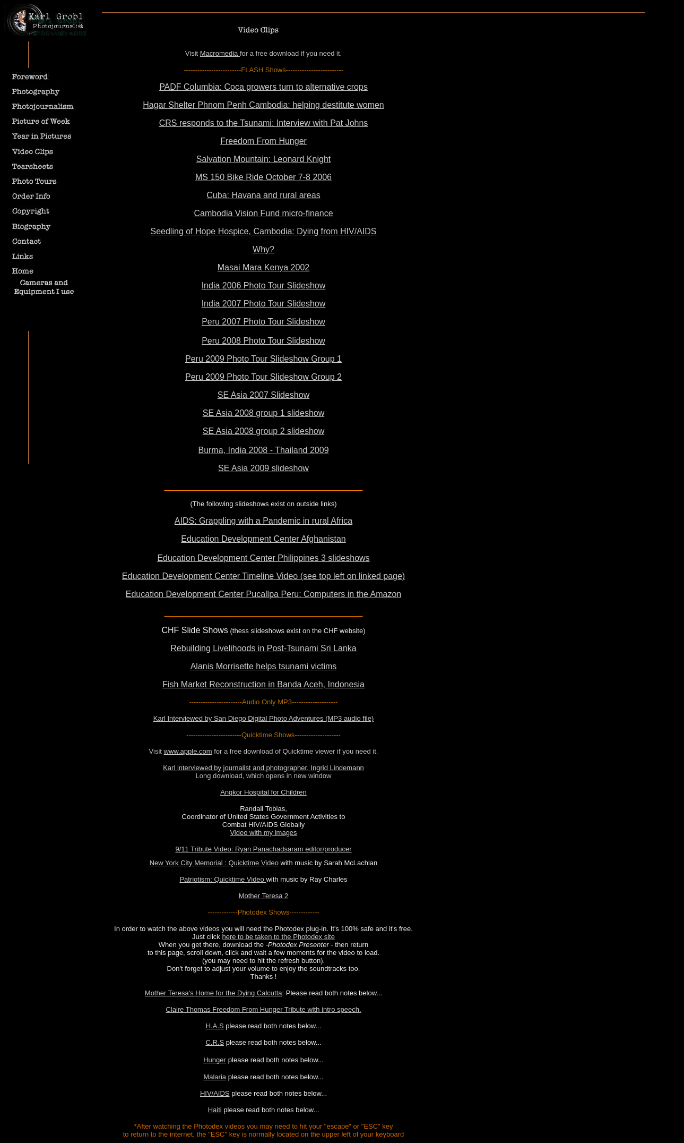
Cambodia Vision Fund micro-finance (263, 213)
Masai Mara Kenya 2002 (263, 267)
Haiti (215, 1110)
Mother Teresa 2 (264, 896)
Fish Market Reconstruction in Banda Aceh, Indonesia (263, 684)
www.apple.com (188, 751)
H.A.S (215, 1026)
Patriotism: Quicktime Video (222, 879)
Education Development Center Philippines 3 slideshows (263, 557)
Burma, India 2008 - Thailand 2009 (263, 450)
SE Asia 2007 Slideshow (263, 394)
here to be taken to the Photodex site (278, 937)
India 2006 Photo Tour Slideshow (264, 285)
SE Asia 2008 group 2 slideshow (263, 431)
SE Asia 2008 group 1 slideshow (263, 412)
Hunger (214, 1060)
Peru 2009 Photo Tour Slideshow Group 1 (263, 358)
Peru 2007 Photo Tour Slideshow (263, 321)
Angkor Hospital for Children (263, 792)
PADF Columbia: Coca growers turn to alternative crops (263, 86)
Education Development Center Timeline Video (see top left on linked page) (263, 576)
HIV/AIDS (215, 1093)
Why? (263, 249)
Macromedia (220, 53)
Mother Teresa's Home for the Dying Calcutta (213, 993)
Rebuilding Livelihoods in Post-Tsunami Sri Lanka (263, 648)
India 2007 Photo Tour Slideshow (264, 303)
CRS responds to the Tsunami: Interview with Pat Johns (263, 122)
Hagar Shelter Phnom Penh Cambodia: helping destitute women (263, 104)
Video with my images (263, 833)
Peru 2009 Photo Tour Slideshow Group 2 (263, 376)
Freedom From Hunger (263, 141)
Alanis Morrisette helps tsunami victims (264, 666)
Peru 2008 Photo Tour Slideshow (263, 340)
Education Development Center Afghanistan (263, 538)
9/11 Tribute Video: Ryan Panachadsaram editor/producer (263, 849)
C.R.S (214, 1042)
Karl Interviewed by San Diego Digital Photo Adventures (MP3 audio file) (263, 718)
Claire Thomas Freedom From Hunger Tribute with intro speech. (263, 1009)
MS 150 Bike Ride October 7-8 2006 (263, 177)
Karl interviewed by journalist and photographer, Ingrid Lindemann (263, 768)
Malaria (214, 1077)
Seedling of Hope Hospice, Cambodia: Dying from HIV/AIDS (264, 231)
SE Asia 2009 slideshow (263, 468)
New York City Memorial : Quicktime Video (214, 863)
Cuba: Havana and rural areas (263, 195)
